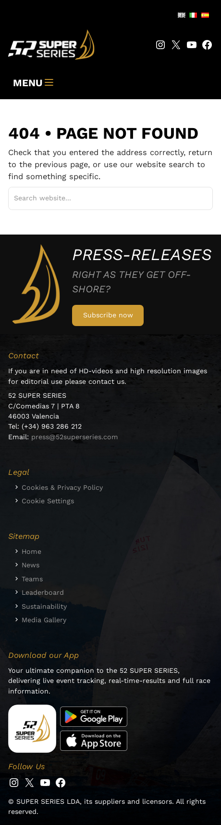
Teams (32, 579)
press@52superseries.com (74, 437)
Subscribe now (108, 315)
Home (31, 551)
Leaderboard (43, 592)
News (30, 565)
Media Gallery (44, 620)
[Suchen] (194, 198)
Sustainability (44, 606)
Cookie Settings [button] (48, 501)
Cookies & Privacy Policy (62, 487)
